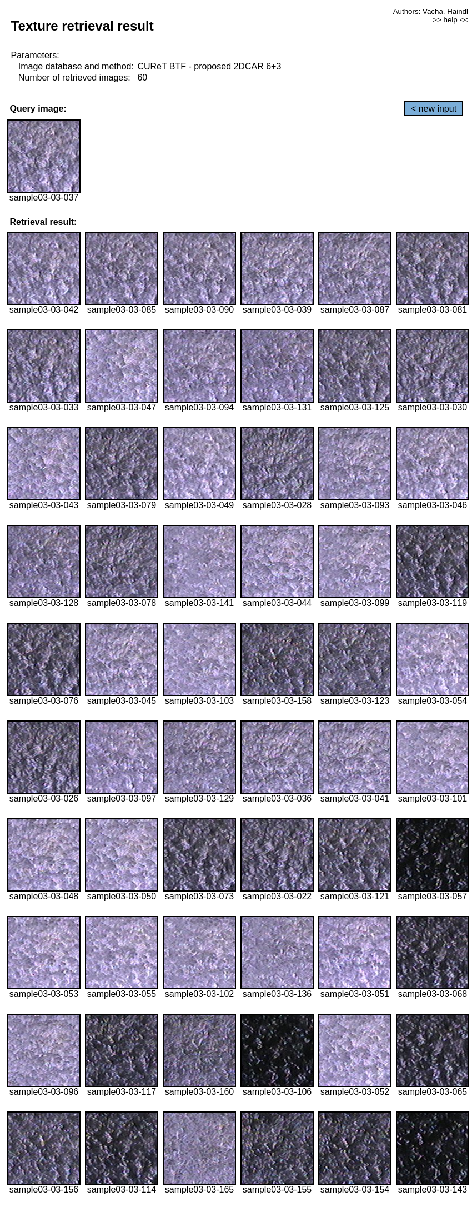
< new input (433, 108)
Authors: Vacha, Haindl (430, 11)
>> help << (450, 20)
